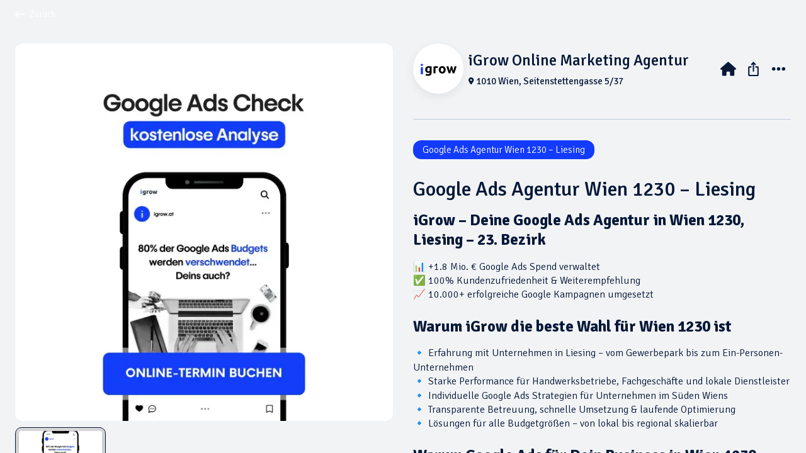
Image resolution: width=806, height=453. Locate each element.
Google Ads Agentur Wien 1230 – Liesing (504, 149)
